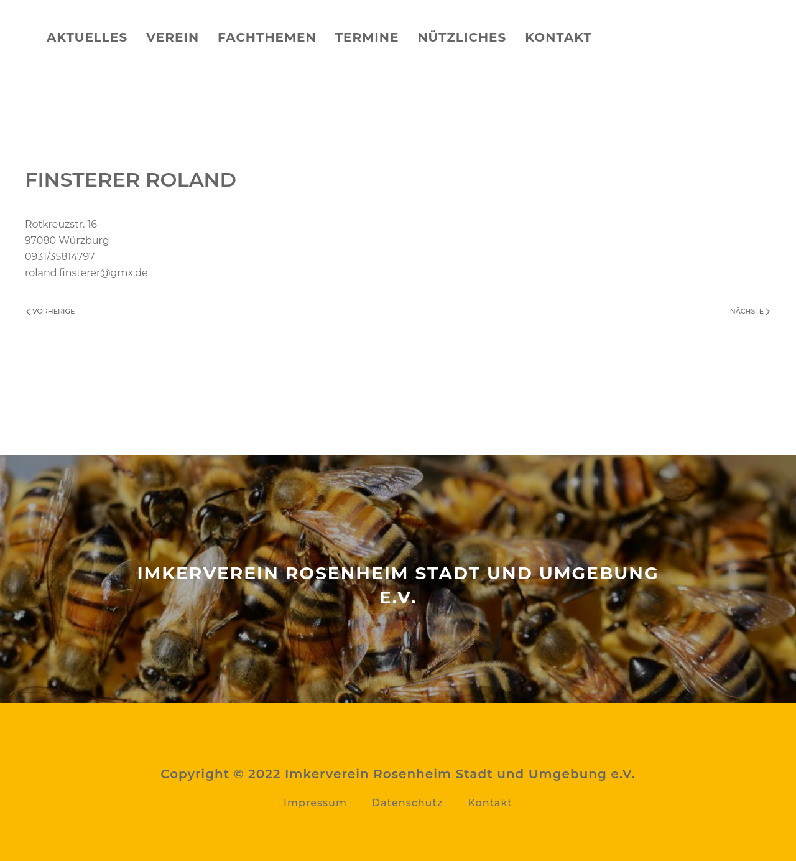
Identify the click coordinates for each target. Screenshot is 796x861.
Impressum (315, 803)
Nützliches (461, 37)
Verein (172, 37)
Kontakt (558, 37)
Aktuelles (87, 37)
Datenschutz (407, 803)
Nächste (750, 311)
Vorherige (50, 311)
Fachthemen (267, 37)
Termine (367, 37)
